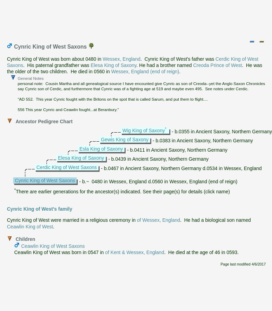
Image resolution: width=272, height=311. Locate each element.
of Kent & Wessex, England (134, 252)
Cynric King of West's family (39, 209)
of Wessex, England (158, 220)
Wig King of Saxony (143, 130)
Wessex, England (122, 59)
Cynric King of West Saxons (45, 180)
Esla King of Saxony (101, 149)
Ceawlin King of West (30, 226)
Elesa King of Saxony (113, 65)
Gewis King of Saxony (124, 139)
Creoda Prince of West (217, 65)
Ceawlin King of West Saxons (53, 246)
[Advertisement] (136, 18)
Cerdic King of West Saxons (66, 167)
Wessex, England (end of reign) (145, 71)
